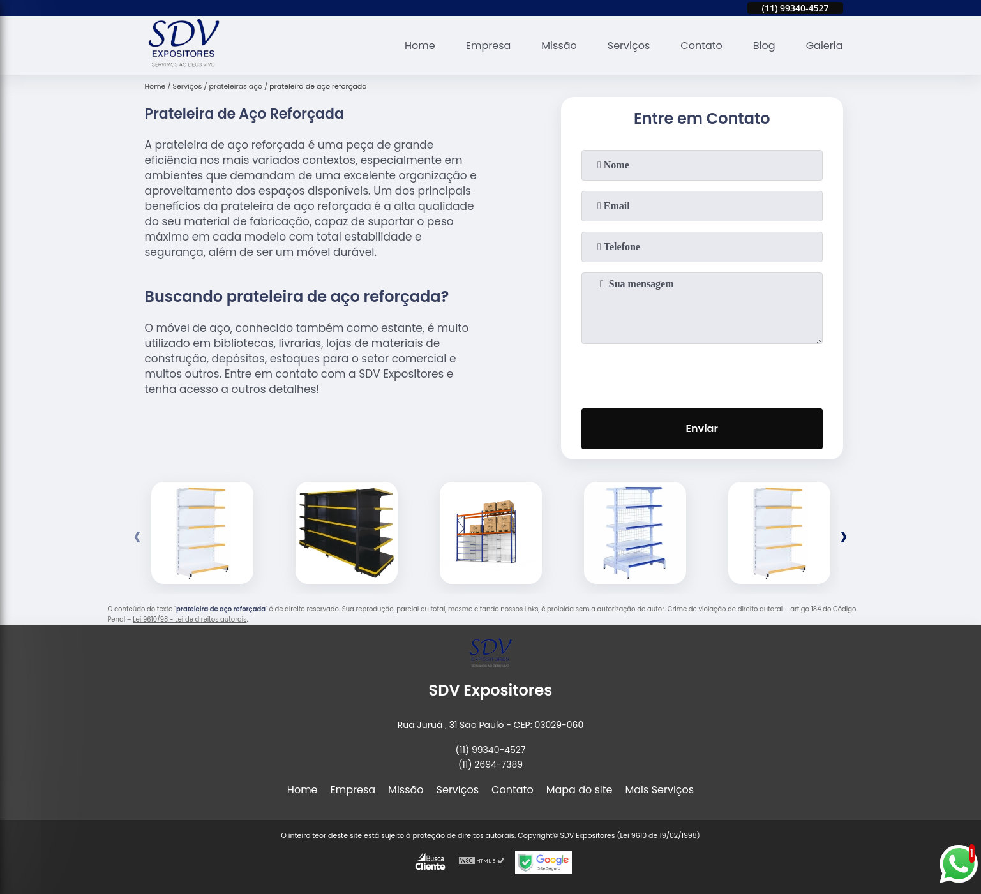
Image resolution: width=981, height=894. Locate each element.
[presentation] (702, 373)
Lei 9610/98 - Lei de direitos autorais (189, 619)
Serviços (629, 45)
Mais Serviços (659, 789)
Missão (558, 45)
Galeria (824, 45)
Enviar (701, 428)
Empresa (488, 45)
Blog (764, 45)
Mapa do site (579, 789)
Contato (701, 45)
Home (420, 45)
